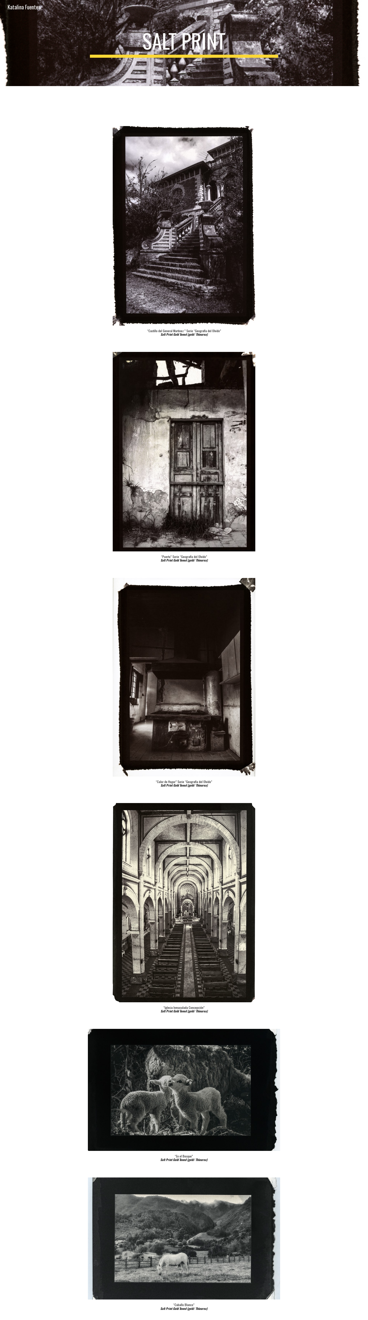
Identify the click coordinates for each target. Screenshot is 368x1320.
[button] (362, 7)
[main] (184, 43)
